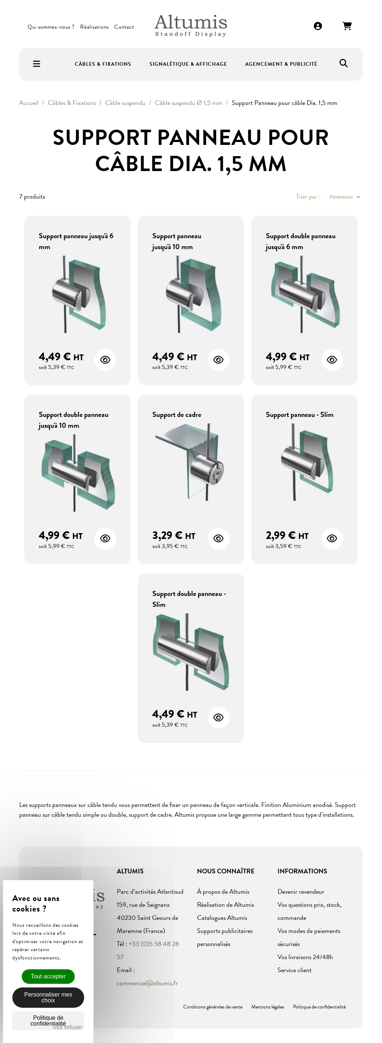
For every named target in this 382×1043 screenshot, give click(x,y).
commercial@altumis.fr (147, 983)
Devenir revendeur (301, 891)
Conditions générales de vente (212, 1007)
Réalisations (94, 27)
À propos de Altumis (223, 891)
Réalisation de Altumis (225, 904)
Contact (124, 27)
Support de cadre (176, 414)
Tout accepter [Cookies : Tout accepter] (48, 976)
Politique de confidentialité (319, 1007)
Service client (295, 970)
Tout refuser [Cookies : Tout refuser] (67, 1027)
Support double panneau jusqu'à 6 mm (301, 241)
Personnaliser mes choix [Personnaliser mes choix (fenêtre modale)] (48, 997)
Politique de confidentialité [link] (48, 1021)
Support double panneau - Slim (189, 599)
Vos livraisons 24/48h (305, 957)
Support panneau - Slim (300, 414)
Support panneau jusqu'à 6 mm (76, 241)
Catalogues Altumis (222, 917)
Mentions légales (267, 1007)
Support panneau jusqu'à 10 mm (176, 241)
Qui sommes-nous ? (51, 27)
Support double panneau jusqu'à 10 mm (73, 420)
